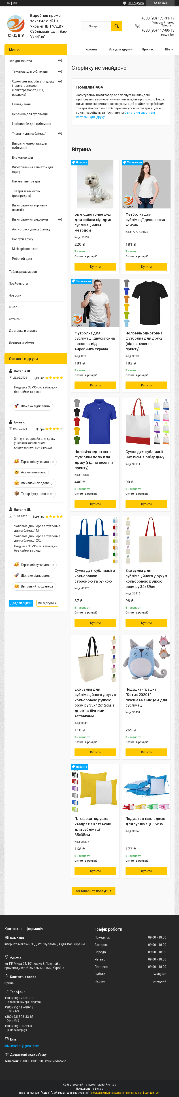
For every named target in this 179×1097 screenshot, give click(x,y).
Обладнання (21, 104)
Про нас (148, 49)
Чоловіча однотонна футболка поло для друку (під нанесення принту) (94, 459)
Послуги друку (22, 239)
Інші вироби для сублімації (31, 124)
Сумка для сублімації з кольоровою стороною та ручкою (95, 575)
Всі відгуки (46, 603)
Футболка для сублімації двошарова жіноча (145, 219)
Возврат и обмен (21, 342)
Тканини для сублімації (29, 133)
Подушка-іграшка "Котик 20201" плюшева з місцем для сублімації (146, 697)
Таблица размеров (23, 271)
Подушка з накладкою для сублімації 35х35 (145, 821)
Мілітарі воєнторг (25, 249)
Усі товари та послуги (91, 891)
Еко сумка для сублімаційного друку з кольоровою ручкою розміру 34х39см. (146, 578)
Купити (95, 267)
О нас (13, 307)
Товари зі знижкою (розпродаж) (26, 193)
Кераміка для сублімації (30, 114)
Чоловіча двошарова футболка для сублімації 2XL (37, 538)
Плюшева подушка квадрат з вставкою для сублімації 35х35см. (93, 826)
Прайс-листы (18, 283)
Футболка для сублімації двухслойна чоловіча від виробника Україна (95, 341)
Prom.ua (111, 1084)
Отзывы (15, 319)
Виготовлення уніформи (30, 219)
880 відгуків (136, 3)
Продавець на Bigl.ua (89, 1088)
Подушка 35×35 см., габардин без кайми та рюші (35, 390)
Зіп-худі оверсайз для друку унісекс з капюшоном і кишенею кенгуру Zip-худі (34, 443)
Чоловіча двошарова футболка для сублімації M (37, 528)
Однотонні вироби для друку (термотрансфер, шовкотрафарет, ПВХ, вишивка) (33, 88)
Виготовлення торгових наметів (29, 208)
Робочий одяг (22, 258)
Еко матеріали (22, 157)
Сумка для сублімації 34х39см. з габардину (145, 454)
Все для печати (20, 61)
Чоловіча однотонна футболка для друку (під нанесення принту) (144, 341)
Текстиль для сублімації (30, 71)
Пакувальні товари (26, 181)
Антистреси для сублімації (31, 229)
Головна (91, 49)
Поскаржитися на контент (107, 1092)
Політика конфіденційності (143, 1092)
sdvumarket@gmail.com (21, 1046)
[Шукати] (116, 26)
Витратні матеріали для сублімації (29, 146)
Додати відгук (21, 603)
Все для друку (120, 49)
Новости (15, 295)
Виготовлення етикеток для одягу (32, 169)
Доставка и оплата (23, 330)
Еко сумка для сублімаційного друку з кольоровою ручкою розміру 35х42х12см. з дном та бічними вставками (95, 702)
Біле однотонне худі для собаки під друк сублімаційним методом (93, 222)
